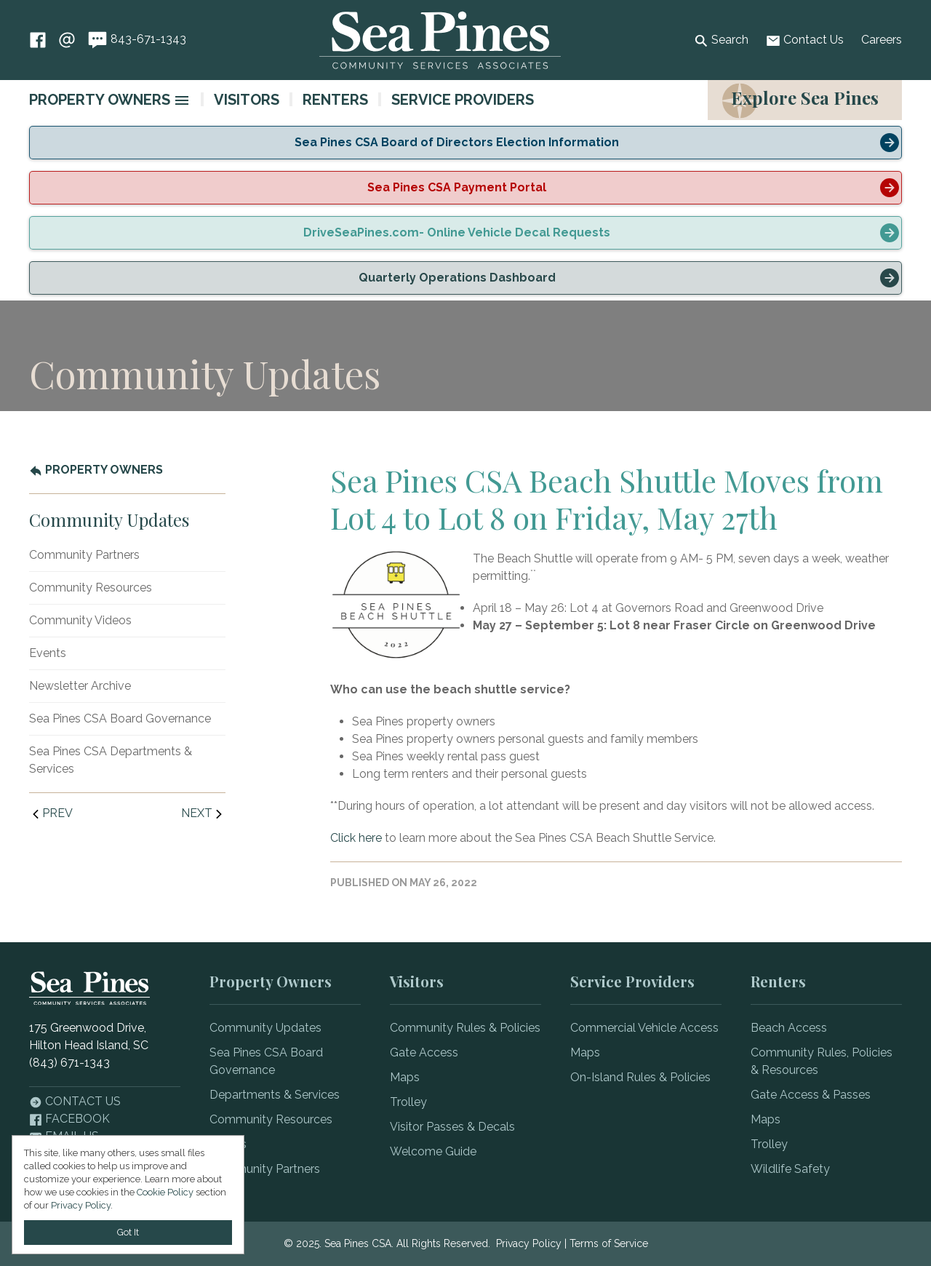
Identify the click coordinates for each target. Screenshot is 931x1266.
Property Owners (99, 99)
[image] (182, 100)
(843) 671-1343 (69, 1063)
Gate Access (424, 1052)
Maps (405, 1077)
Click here (356, 838)
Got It (128, 1232)
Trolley (408, 1102)
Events (47, 653)
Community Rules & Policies (465, 1028)
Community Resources (90, 587)
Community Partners (84, 555)
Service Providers (462, 99)
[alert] (465, 142)
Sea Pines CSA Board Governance (120, 718)
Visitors (246, 99)
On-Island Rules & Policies (640, 1077)
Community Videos (80, 620)
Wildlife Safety (790, 1169)
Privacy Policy (529, 1243)
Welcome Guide (433, 1151)
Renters (335, 99)
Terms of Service (609, 1243)
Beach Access (789, 1028)
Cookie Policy (165, 1192)
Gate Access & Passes (811, 1095)
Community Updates (265, 1028)
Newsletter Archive (80, 686)
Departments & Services (274, 1095)
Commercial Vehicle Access (644, 1028)
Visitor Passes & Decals (452, 1127)
